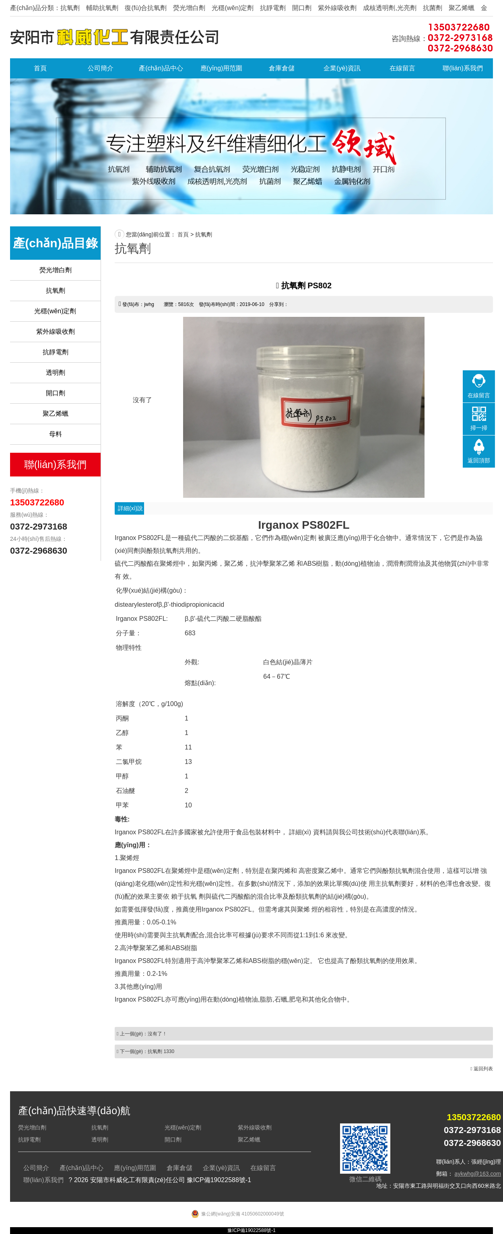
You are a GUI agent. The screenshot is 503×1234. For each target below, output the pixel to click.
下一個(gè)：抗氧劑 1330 (145, 1051)
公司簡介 (100, 68)
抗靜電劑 (55, 352)
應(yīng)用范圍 (221, 68)
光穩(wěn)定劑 (55, 311)
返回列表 (481, 1069)
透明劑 (55, 372)
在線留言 (402, 68)
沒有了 (142, 399)
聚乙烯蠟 (55, 413)
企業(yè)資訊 (342, 68)
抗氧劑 (55, 290)
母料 (55, 434)
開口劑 (55, 393)
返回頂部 (479, 460)
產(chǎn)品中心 (161, 68)
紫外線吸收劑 (55, 331)
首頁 (40, 68)
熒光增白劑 (55, 270)
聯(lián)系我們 (463, 68)
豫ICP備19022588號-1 (219, 1180)
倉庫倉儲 (282, 68)
